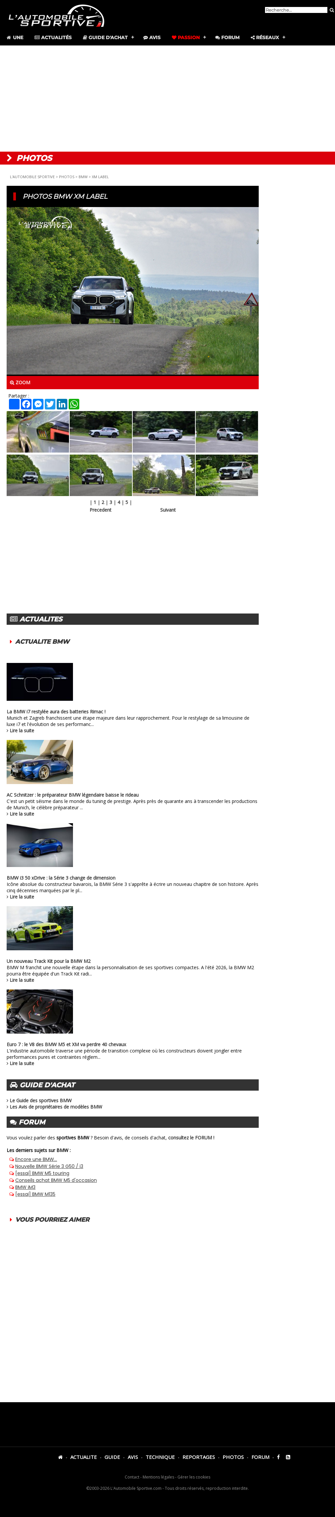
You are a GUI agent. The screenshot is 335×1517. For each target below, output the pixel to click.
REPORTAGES (198, 1457)
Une (14, 37)
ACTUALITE (83, 1457)
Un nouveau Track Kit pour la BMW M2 (49, 961)
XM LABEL (100, 176)
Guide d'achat (105, 37)
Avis (152, 37)
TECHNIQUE (160, 1457)
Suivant (168, 510)
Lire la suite (22, 730)
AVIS (133, 1457)
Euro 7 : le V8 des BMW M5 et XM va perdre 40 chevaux (66, 1044)
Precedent (100, 510)
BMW (83, 176)
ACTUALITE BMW (42, 641)
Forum (227, 37)
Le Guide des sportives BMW (41, 1100)
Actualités (53, 37)
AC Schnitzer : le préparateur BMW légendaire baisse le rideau (73, 795)
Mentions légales (158, 1477)
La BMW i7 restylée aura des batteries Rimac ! (56, 711)
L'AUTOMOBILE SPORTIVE (32, 176)
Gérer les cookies (193, 1477)
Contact (132, 1477)
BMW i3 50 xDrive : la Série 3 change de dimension (61, 878)
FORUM (260, 1457)
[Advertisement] (167, 98)
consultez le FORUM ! (191, 1137)
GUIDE (112, 1457)
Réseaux (265, 37)
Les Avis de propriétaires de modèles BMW (56, 1107)
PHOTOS (66, 176)
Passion (186, 37)
